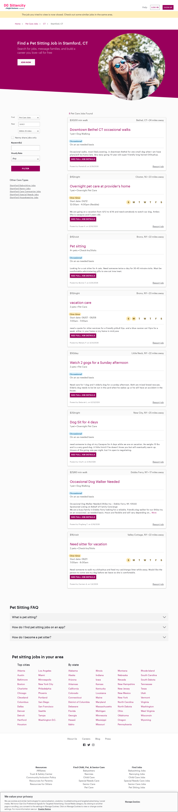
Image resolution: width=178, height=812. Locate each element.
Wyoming (146, 720)
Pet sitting (78, 246)
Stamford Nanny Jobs (20, 188)
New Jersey (124, 688)
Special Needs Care (89, 780)
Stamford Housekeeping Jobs (24, 197)
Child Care (89, 777)
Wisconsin (146, 715)
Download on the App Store (89, 756)
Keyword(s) (16, 142)
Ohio (120, 711)
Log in (155, 7)
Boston (21, 684)
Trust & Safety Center (41, 774)
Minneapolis (44, 679)
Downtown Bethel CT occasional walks (100, 129)
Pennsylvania (125, 724)
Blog (97, 738)
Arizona (72, 679)
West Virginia (148, 711)
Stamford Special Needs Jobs (24, 194)
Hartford (21, 720)
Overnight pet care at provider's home (100, 186)
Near (13, 124)
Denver (21, 711)
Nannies (89, 774)
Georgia (72, 715)
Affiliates (41, 770)
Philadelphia (44, 688)
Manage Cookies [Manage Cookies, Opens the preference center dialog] (132, 802)
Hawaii (71, 720)
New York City (45, 684)
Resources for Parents (41, 780)
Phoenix (42, 693)
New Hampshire (126, 684)
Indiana (100, 675)
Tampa (42, 715)
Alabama (73, 670)
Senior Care (89, 784)
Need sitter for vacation (88, 544)
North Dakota (125, 706)
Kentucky (101, 688)
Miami (41, 675)
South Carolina (149, 675)
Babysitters (89, 770)
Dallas (20, 706)
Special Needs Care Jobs (137, 780)
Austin (20, 675)
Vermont (145, 697)
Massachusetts (104, 706)
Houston (22, 724)
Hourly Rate (16, 153)
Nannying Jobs (137, 774)
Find (13, 117)
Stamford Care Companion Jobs (25, 191)
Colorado (73, 693)
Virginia (145, 702)
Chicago (21, 693)
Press (108, 738)
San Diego (43, 702)
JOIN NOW (26, 62)
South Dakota (148, 679)
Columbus (22, 702)
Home (17, 24)
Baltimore (22, 679)
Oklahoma (123, 715)
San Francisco (45, 706)
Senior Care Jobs (137, 784)
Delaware (73, 706)
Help (144, 7)
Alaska (71, 675)
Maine (99, 697)
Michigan (101, 711)
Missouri (100, 724)
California (73, 688)
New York (123, 697)
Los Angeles (44, 670)
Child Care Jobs (137, 777)
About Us (72, 738)
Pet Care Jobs (31, 24)
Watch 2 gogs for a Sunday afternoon (99, 362)
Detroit (21, 715)
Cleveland (22, 697)
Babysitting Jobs (137, 770)
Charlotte (22, 688)
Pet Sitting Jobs (137, 787)
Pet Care (88, 787)
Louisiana (101, 693)
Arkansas (73, 684)
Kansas (99, 684)
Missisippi (101, 720)
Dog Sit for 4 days (84, 422)
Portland (42, 697)
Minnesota (101, 715)
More (154, 512)
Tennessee (146, 684)
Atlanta (21, 670)
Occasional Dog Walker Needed (95, 482)
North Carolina (125, 702)
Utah (143, 693)
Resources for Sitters (41, 784)
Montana (122, 670)
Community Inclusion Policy (41, 777)
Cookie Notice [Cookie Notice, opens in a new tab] (44, 809)
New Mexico (124, 693)
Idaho (71, 724)
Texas (144, 688)
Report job (158, 166)
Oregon (122, 720)
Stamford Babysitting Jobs (23, 185)
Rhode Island (148, 670)
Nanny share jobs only (25, 137)
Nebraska (123, 675)
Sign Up (168, 7)
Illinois (99, 670)
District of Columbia (79, 702)
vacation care (80, 302)
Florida (72, 711)
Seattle (42, 711)
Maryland (101, 702)
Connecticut (75, 697)
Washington (147, 706)
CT (44, 24)
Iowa (98, 679)
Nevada (122, 679)
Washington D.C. (47, 720)
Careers (86, 738)
